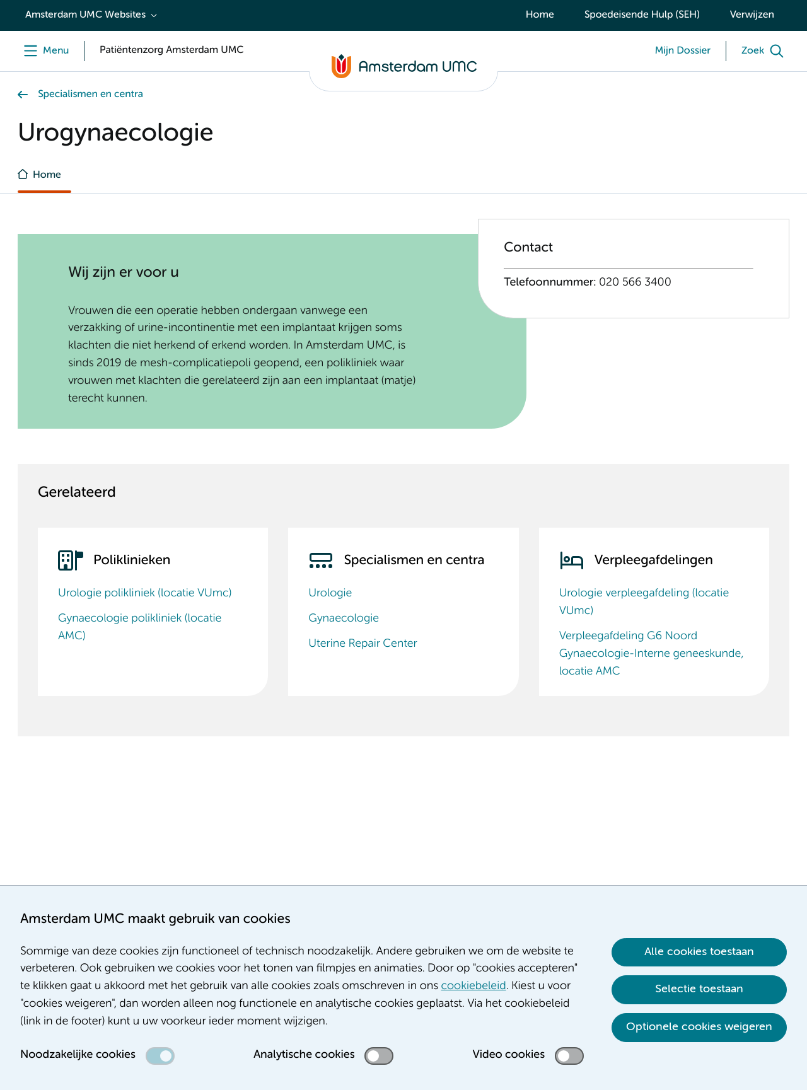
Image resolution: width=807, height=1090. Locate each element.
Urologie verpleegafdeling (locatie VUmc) (644, 602)
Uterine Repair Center (362, 644)
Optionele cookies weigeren (699, 1027)
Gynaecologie (343, 619)
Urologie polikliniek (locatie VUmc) (144, 594)
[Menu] (43, 51)
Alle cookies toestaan (699, 952)
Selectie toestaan (699, 989)
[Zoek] (765, 51)
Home (540, 15)
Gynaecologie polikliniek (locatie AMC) (139, 627)
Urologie (330, 594)
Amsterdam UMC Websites (85, 15)
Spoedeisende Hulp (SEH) (642, 15)
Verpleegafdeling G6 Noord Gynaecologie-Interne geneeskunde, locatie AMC (651, 654)
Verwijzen (752, 15)
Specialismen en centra (90, 95)
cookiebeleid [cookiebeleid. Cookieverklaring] (473, 986)
